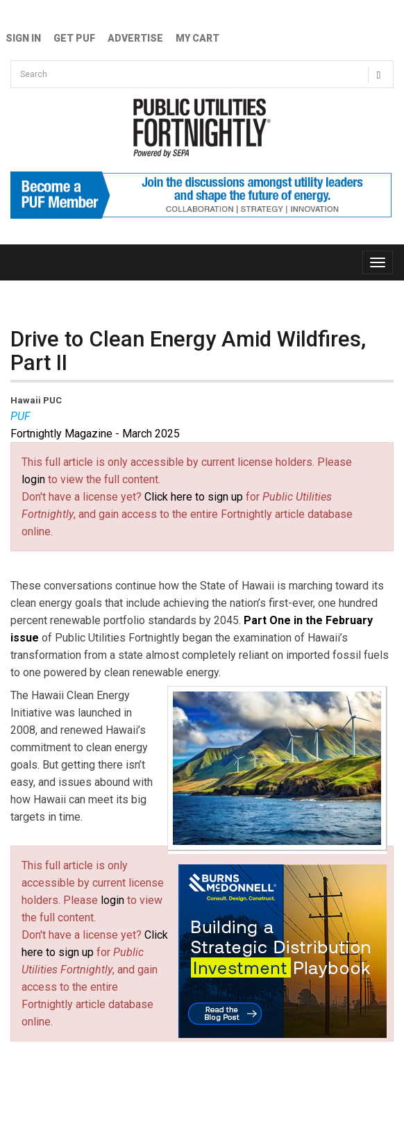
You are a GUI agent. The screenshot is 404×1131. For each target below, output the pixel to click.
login (33, 479)
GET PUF (74, 38)
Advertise (135, 38)
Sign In (23, 38)
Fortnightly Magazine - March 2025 (95, 433)
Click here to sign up (193, 496)
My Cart (197, 38)
